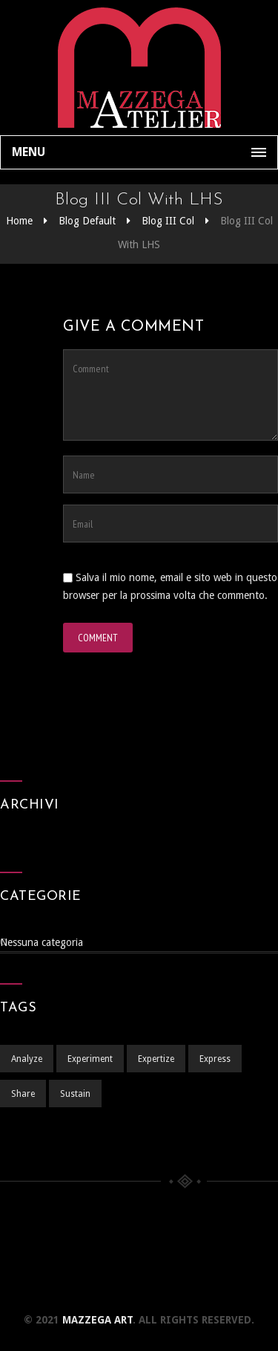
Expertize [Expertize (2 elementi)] (156, 1059)
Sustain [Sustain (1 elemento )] (75, 1094)
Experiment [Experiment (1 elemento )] (90, 1059)
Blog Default (87, 221)
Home (19, 221)
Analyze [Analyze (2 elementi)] (26, 1059)
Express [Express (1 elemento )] (215, 1059)
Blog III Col (168, 221)
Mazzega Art (97, 1320)
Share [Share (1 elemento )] (23, 1094)
